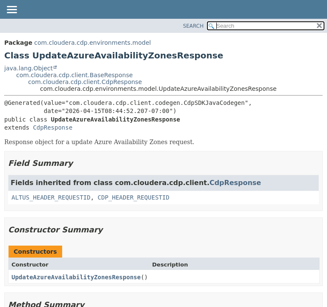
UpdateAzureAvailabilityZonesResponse (76, 277)
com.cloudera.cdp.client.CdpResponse (85, 81)
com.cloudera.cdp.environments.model (92, 42)
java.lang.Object (28, 68)
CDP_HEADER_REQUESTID (133, 197)
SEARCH (193, 26)
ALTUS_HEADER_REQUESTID (50, 197)
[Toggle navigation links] (11, 10)
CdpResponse (52, 127)
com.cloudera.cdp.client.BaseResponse (74, 75)
